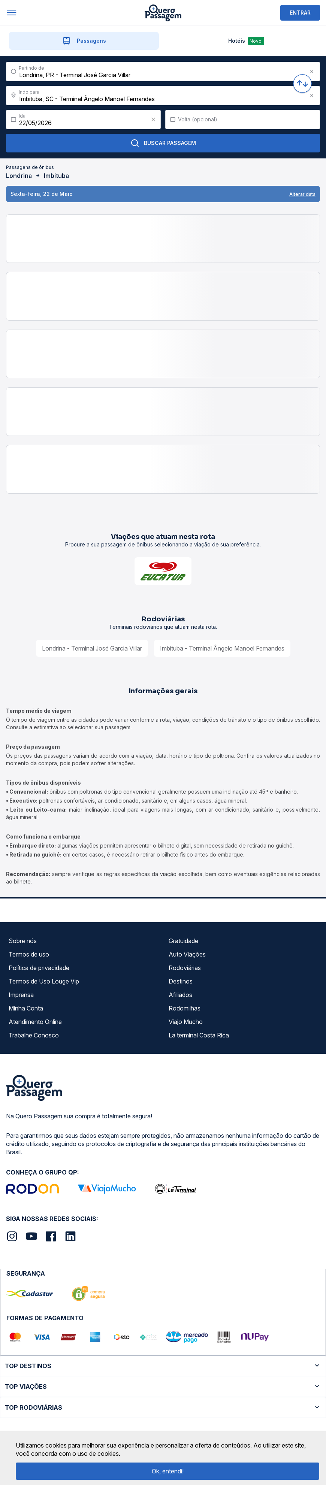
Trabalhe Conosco (34, 1035)
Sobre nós (23, 941)
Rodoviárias (185, 968)
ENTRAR (300, 12)
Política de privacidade (39, 968)
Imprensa (21, 994)
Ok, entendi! (168, 1471)
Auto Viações (187, 954)
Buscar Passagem (163, 143)
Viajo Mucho (186, 1021)
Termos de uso (29, 954)
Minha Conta (26, 1008)
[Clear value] (153, 119)
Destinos (181, 981)
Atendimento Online (35, 1021)
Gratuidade (183, 941)
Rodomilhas (184, 1008)
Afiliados (180, 994)
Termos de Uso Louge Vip (44, 981)
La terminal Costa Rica (199, 1035)
